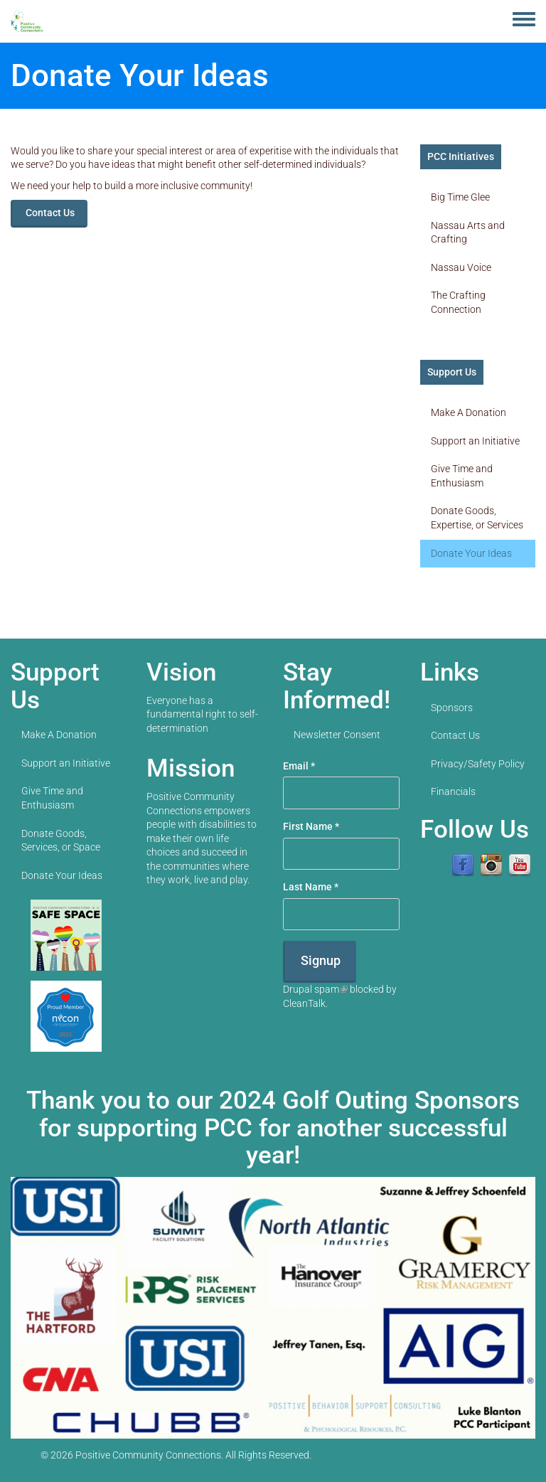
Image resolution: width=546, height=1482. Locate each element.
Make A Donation (468, 412)
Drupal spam (315, 989)
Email (299, 766)
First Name (311, 826)
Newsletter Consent (337, 734)
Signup (321, 960)
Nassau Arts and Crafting (468, 232)
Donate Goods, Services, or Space (60, 840)
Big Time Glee (460, 197)
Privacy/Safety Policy (478, 763)
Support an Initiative (475, 441)
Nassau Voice (461, 267)
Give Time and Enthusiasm (462, 476)
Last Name (310, 886)
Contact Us (50, 212)
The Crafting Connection (458, 302)
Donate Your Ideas (471, 553)
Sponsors (452, 707)
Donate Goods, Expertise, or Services (477, 518)
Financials (453, 791)
